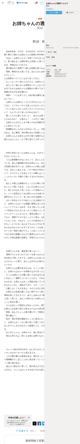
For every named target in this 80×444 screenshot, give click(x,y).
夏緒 (47, 6)
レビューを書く (54, 12)
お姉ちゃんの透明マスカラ (57, 3)
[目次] (42, 2)
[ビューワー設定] (36, 2)
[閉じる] (29, 418)
